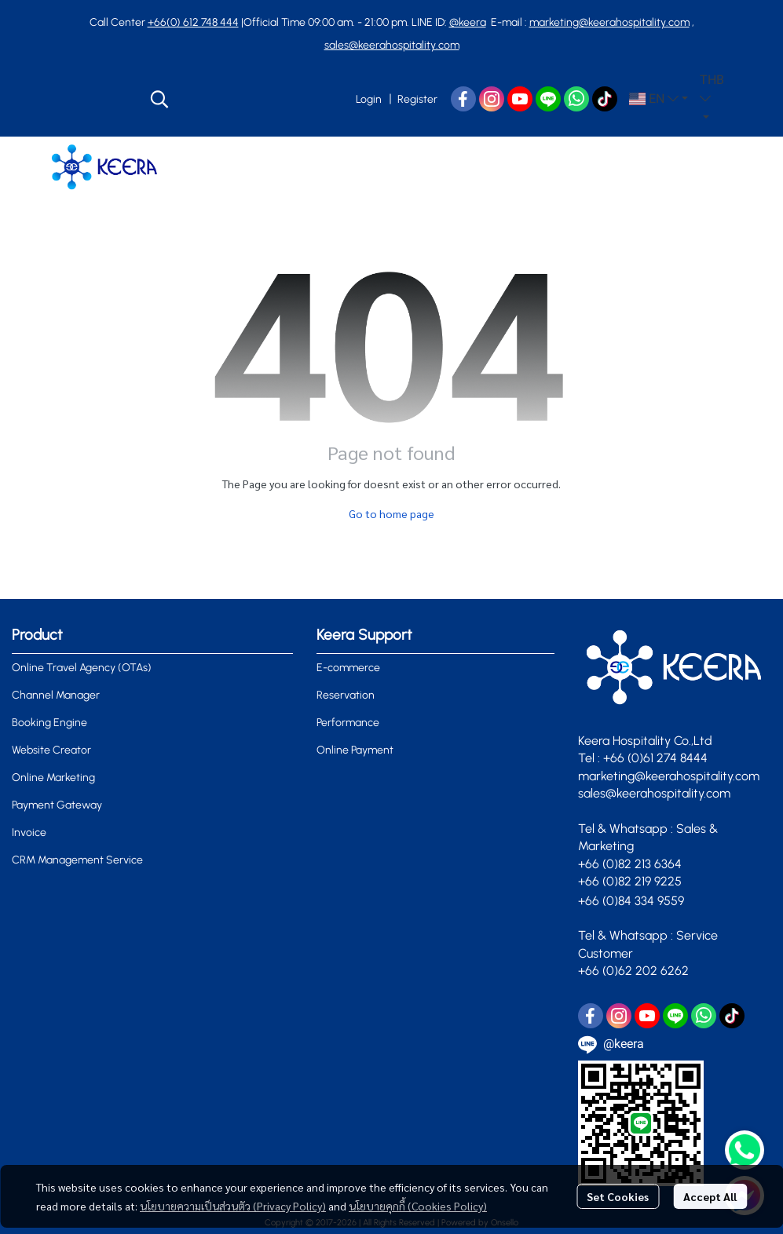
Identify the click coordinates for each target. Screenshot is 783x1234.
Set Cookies (618, 1196)
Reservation (345, 695)
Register (417, 99)
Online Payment (354, 750)
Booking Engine (49, 722)
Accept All (710, 1196)
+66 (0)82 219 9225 (630, 881)
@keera (467, 22)
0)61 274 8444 (669, 757)
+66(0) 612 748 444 (193, 22)
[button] (244, 99)
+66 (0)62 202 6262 (635, 970)
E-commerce (348, 667)
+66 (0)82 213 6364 (630, 863)
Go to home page (391, 513)
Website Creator (51, 750)
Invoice (29, 832)
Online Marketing (53, 777)
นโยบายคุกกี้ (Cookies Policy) (418, 1206)
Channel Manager (56, 695)
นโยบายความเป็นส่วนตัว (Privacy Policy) (233, 1206)
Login (369, 99)
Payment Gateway (57, 805)
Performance (347, 722)
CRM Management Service (77, 860)
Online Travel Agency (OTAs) (82, 667)
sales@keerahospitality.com (391, 45)
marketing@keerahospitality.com (609, 22)
